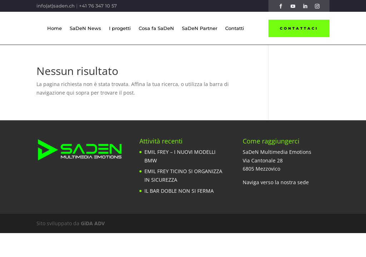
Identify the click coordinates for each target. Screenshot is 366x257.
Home (54, 28)
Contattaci (299, 28)
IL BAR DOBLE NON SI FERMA (179, 190)
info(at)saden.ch (55, 6)
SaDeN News (85, 28)
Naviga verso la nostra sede (276, 182)
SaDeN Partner (199, 28)
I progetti (120, 28)
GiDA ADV (93, 223)
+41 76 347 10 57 (98, 6)
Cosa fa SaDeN (156, 28)
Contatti (234, 28)
